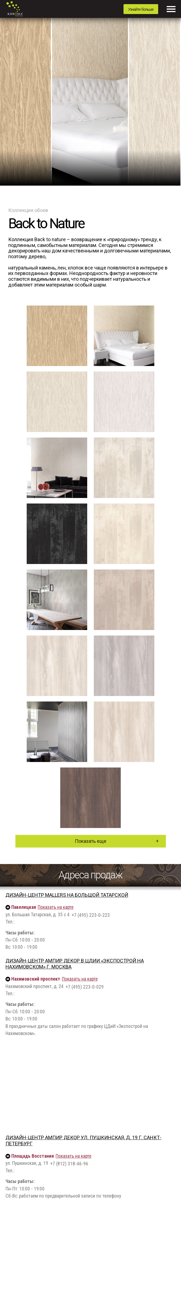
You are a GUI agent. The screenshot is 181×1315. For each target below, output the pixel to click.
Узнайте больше (140, 9)
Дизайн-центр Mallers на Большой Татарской (67, 895)
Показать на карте (55, 907)
